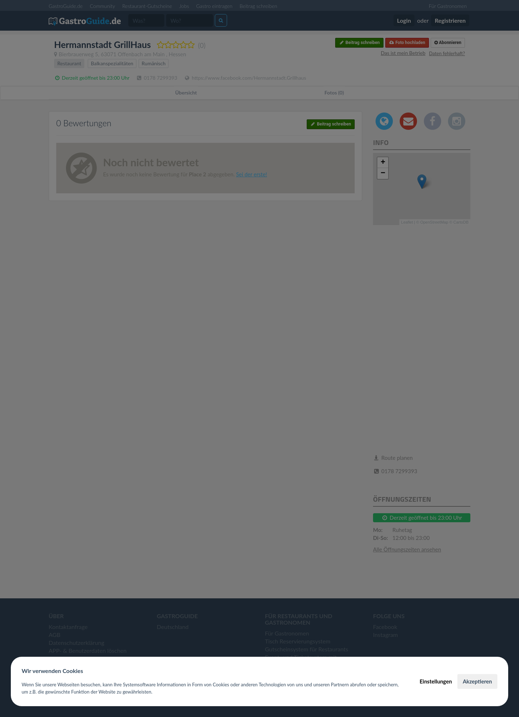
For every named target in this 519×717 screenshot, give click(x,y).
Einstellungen (436, 681)
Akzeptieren (477, 681)
